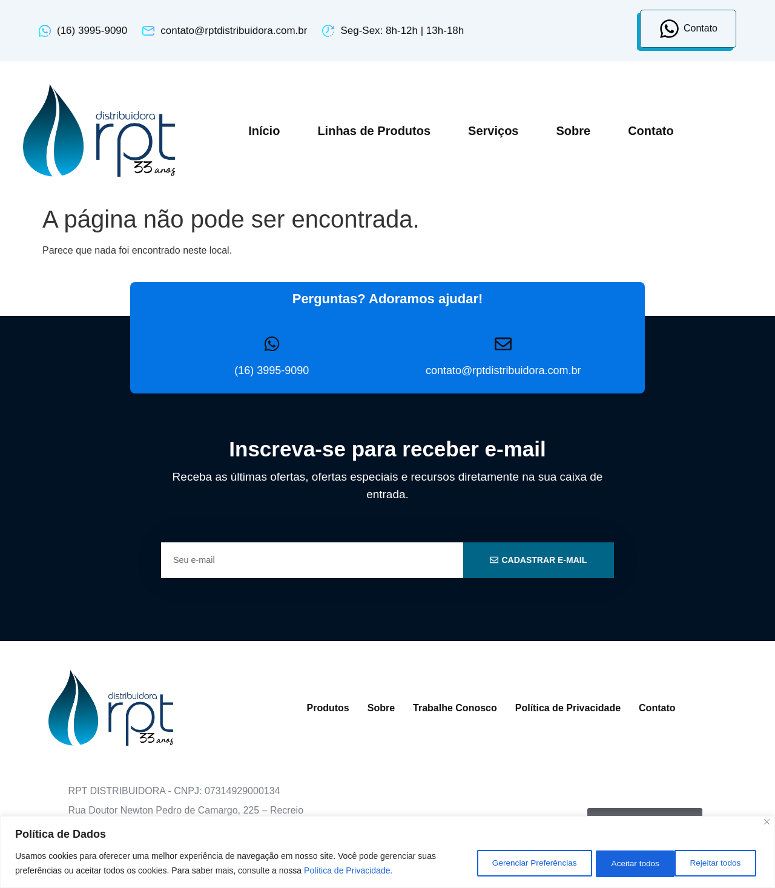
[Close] (767, 821)
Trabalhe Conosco (455, 708)
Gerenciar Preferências (517, 863)
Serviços (493, 130)
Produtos (328, 708)
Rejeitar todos (627, 863)
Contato (651, 130)
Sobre (573, 130)
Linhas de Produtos (373, 130)
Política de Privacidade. (348, 870)
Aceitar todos (717, 863)
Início (264, 130)
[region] (387, 852)
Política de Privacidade (568, 708)
